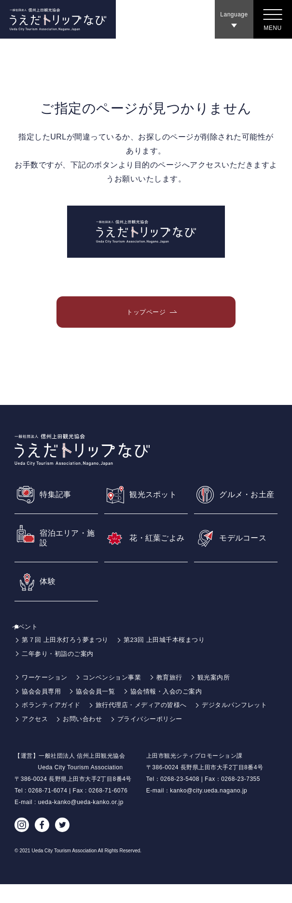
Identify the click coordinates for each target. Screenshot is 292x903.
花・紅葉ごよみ (156, 555)
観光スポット (156, 504)
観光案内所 (224, 696)
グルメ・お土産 (246, 504)
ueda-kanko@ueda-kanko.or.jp (81, 821)
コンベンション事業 (117, 696)
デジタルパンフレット (57, 737)
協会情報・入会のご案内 (174, 710)
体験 (48, 600)
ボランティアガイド (53, 724)
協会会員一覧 (100, 710)
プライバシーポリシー (242, 737)
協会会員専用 (43, 710)
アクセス (121, 737)
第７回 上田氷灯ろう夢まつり (68, 659)
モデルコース (246, 554)
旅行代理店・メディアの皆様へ (149, 724)
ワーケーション (46, 696)
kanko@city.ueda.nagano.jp (208, 809)
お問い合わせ (171, 737)
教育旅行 (178, 696)
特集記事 (57, 504)
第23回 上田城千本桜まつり (173, 659)
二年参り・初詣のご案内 (60, 672)
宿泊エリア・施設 (66, 555)
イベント (30, 645)
